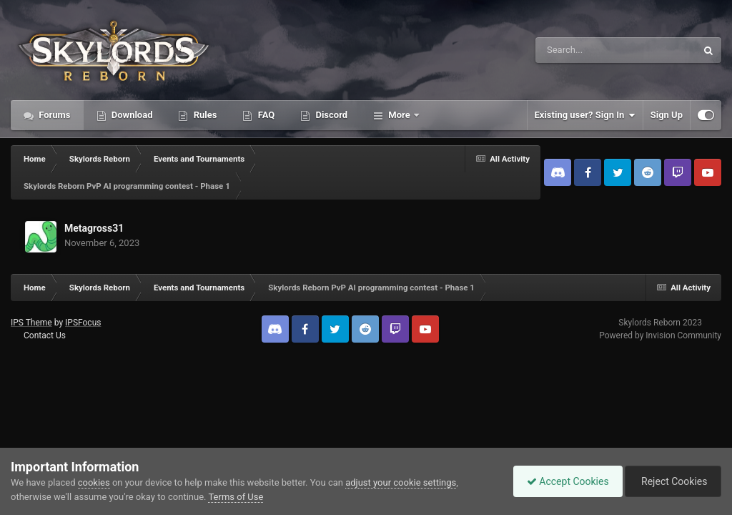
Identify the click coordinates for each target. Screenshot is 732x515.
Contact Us (45, 335)
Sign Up (667, 114)
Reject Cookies (672, 481)
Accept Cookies (564, 481)
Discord (330, 114)
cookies (94, 482)
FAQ (264, 114)
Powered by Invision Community (660, 335)
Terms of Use (235, 496)
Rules (204, 114)
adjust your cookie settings (400, 482)
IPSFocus (83, 323)
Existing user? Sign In (585, 115)
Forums (53, 114)
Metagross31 (94, 228)
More (399, 114)
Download (131, 114)
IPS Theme (31, 323)
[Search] (579, 50)
